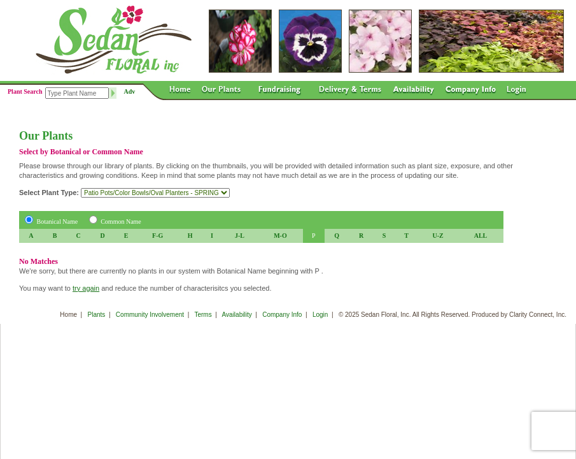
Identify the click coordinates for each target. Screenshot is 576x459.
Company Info (282, 314)
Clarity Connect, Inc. (537, 314)
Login (320, 314)
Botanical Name (57, 221)
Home (68, 314)
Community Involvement (150, 314)
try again (86, 288)
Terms (202, 314)
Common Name (121, 221)
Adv (130, 91)
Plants (97, 314)
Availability (237, 314)
